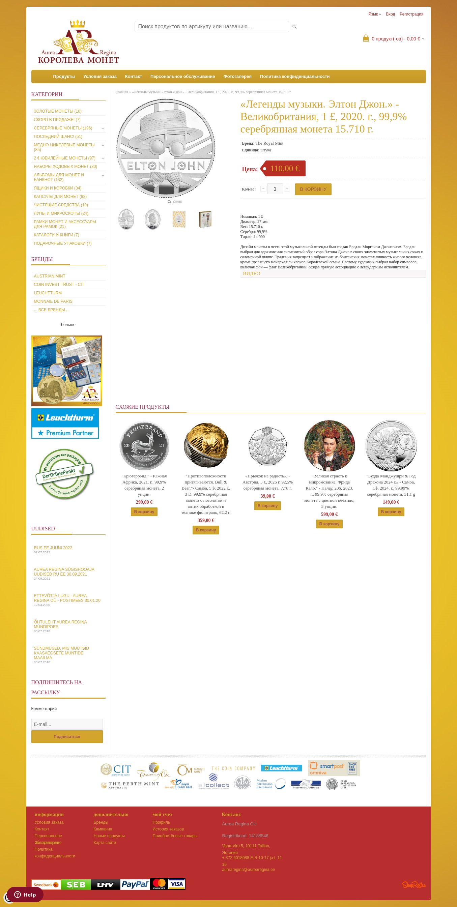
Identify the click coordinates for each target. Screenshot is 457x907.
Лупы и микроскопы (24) (61, 213)
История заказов (168, 829)
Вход (390, 14)
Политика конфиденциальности (295, 76)
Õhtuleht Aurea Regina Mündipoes (68, 626)
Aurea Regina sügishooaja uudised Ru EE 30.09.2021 (68, 573)
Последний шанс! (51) (58, 136)
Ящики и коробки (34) (58, 188)
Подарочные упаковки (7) (63, 243)
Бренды (101, 822)
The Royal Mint (269, 143)
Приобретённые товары (175, 835)
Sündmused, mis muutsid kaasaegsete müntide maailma (68, 655)
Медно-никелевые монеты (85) (64, 147)
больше (68, 324)
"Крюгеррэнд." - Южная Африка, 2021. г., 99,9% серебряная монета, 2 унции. (144, 485)
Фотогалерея (238, 76)
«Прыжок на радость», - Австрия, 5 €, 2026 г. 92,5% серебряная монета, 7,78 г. (267, 482)
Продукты (64, 76)
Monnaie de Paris (53, 301)
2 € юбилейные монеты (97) (64, 158)
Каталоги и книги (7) (56, 235)
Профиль (161, 822)
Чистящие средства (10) (61, 205)
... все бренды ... (52, 310)
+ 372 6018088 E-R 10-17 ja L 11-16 (252, 858)
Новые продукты (109, 835)
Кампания (103, 829)
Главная (122, 92)
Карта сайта (105, 842)
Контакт (133, 76)
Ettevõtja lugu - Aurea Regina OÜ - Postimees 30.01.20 (68, 600)
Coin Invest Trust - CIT (59, 284)
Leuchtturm (48, 293)
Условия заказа (100, 76)
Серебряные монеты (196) (63, 128)
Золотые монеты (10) (58, 111)
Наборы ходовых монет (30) (65, 166)
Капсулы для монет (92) (60, 196)
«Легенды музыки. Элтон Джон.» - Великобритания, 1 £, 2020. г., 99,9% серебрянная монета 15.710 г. (211, 92)
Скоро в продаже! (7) (57, 119)
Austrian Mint (49, 276)
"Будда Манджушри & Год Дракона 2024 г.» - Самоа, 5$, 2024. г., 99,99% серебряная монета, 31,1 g (391, 485)
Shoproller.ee (414, 884)
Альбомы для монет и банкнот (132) (59, 177)
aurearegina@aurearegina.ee (248, 869)
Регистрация (411, 14)
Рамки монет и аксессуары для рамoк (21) (65, 224)
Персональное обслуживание (182, 76)
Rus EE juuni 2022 (68, 550)
